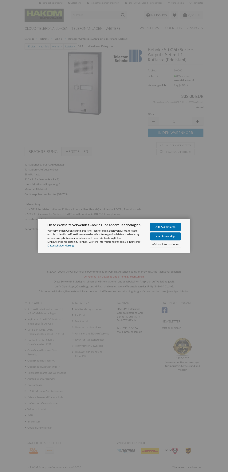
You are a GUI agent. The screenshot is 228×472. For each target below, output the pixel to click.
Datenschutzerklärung (60, 245)
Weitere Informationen (165, 244)
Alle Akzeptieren (165, 226)
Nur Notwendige (165, 236)
